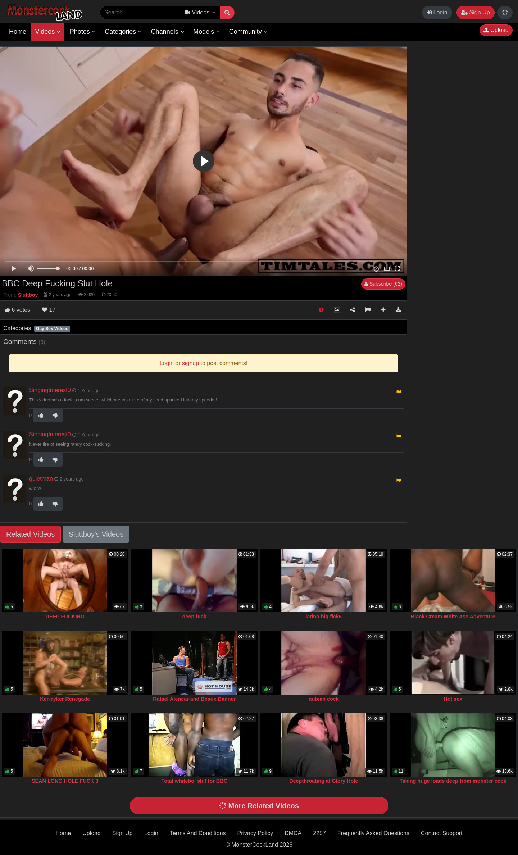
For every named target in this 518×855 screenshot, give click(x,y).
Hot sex (453, 699)
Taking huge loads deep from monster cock (453, 781)
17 (48, 310)
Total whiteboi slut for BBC (194, 781)
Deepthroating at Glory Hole (323, 781)
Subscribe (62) (383, 284)
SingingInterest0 (50, 390)
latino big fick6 (323, 616)
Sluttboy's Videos (96, 534)
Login (437, 12)
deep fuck (194, 616)
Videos (48, 31)
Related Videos (30, 534)
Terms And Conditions (198, 833)
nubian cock (324, 699)
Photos (83, 31)
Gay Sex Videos (52, 328)
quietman (41, 479)
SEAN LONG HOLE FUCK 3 (65, 781)
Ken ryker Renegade (65, 699)
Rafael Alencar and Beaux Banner (194, 699)
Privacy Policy (255, 833)
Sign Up (475, 12)
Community (248, 31)
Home (17, 31)
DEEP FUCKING (65, 616)
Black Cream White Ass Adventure (453, 616)
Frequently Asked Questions (373, 833)
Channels (168, 31)
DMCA (293, 833)
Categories (123, 31)
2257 (319, 833)
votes (17, 310)
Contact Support (442, 833)
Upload (496, 30)
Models (206, 31)
